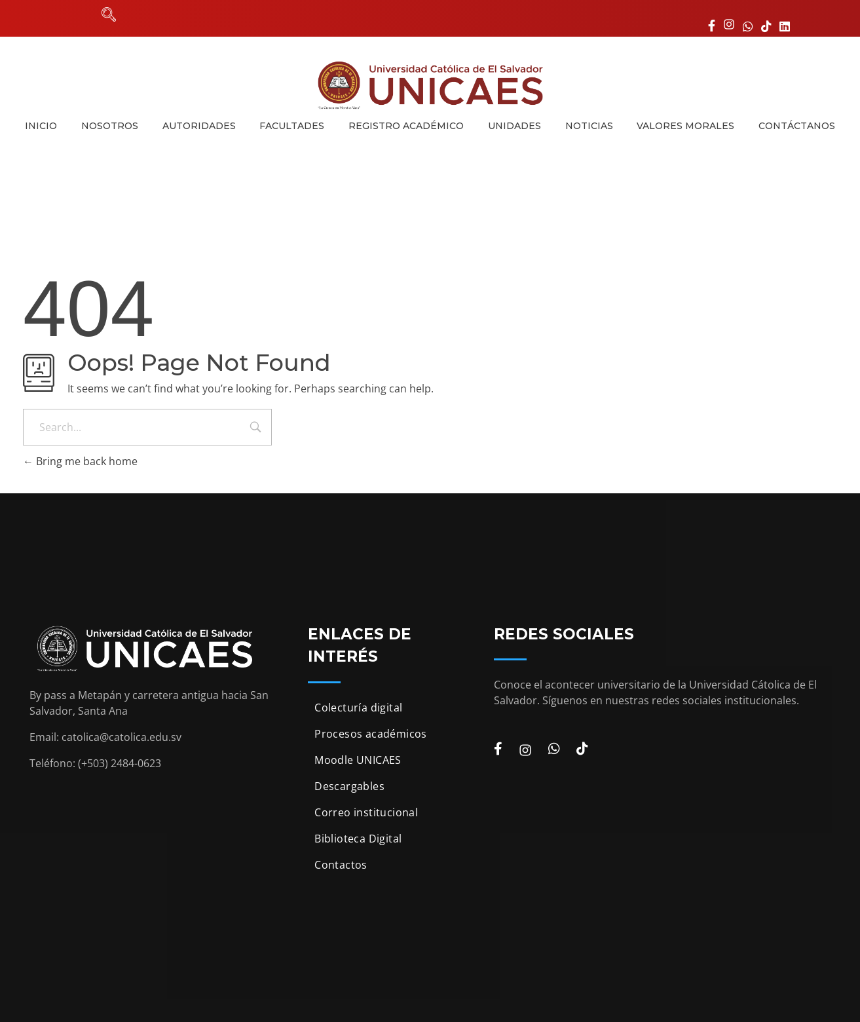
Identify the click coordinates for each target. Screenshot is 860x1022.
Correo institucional (366, 812)
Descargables (349, 786)
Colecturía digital (358, 707)
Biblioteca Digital (358, 838)
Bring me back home (80, 461)
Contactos (340, 865)
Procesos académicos (370, 734)
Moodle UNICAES (358, 760)
